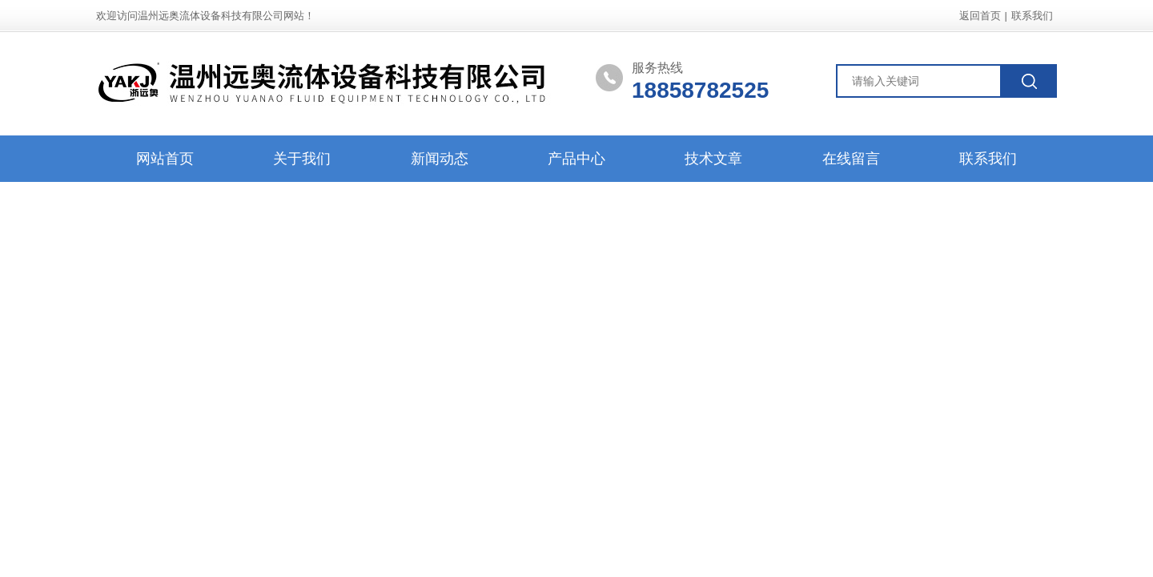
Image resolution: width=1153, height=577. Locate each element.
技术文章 (713, 159)
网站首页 (165, 159)
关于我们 (302, 159)
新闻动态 (439, 159)
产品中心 (576, 159)
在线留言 (851, 159)
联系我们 (1032, 16)
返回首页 (980, 16)
